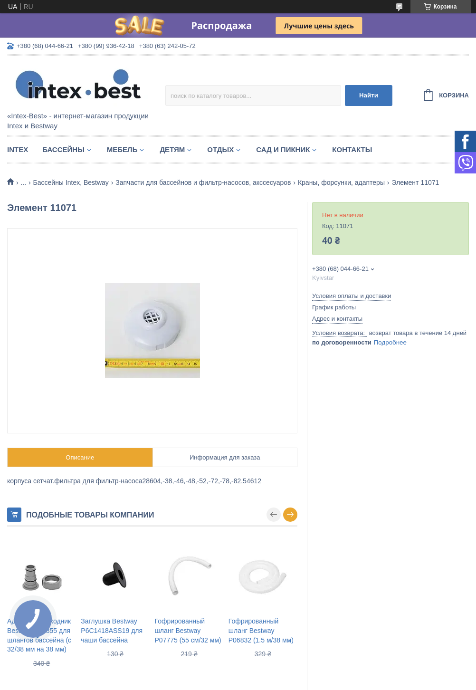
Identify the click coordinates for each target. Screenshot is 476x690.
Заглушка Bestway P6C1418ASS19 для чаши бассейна (112, 630)
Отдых (220, 149)
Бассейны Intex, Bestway (71, 182)
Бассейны (63, 149)
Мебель (122, 149)
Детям (172, 149)
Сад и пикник (283, 149)
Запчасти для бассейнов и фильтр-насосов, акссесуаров (203, 182)
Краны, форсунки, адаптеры (341, 182)
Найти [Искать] (368, 95)
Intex (17, 149)
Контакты (352, 149)
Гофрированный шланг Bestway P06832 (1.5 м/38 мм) (261, 630)
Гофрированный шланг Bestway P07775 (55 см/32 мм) (188, 630)
